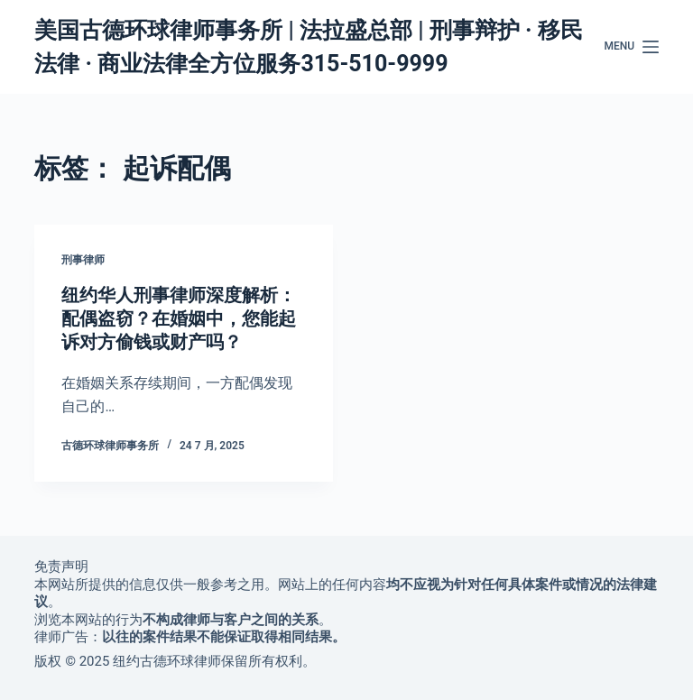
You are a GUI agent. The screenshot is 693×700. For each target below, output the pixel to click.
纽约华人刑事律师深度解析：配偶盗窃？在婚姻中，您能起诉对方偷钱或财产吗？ (178, 318)
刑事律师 (83, 259)
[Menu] (632, 47)
